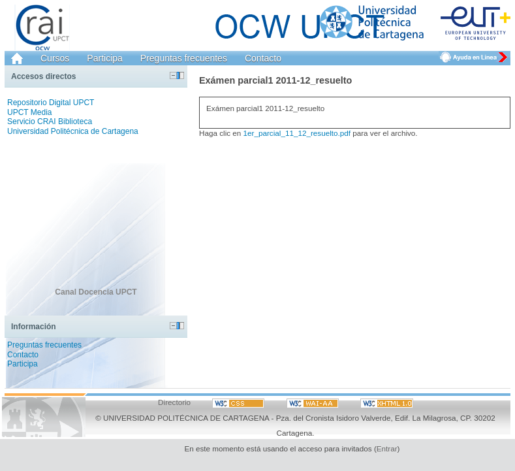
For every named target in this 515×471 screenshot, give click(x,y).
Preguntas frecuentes (183, 58)
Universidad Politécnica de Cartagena (72, 131)
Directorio (174, 402)
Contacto (263, 58)
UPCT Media (29, 112)
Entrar (387, 448)
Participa (104, 58)
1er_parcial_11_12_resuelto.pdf (297, 133)
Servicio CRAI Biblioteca (49, 121)
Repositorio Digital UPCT (50, 102)
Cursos (54, 58)
